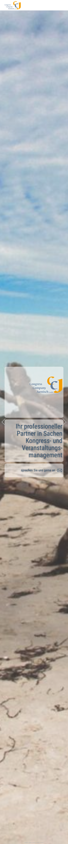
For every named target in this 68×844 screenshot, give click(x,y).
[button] (3, 422)
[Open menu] (62, 4)
